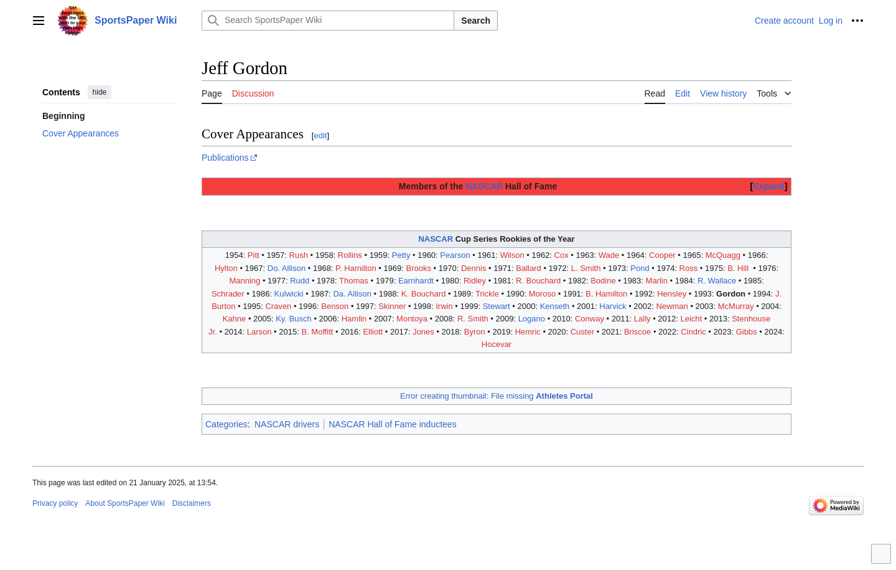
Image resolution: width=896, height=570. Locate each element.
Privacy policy (55, 503)
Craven (278, 306)
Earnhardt (416, 280)
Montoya (411, 318)
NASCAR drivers (286, 424)
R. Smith (472, 318)
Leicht (691, 318)
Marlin (657, 280)
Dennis (473, 268)
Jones (423, 331)
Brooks (418, 268)
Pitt (253, 255)
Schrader (228, 293)
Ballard (528, 268)
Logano (531, 318)
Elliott (373, 331)
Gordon (730, 293)
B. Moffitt (317, 331)
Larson (259, 331)
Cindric (693, 331)
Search (475, 21)
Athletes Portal (564, 396)
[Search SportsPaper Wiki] (328, 21)
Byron (474, 331)
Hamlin (354, 318)
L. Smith (586, 268)
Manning (244, 280)
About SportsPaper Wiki (124, 503)
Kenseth (555, 306)
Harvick (612, 306)
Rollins (350, 255)
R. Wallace (717, 280)
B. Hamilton (606, 293)
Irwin (444, 306)
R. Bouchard (538, 280)
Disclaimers (191, 503)
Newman (672, 306)
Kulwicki (289, 293)
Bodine (602, 280)
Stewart (496, 306)
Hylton (226, 268)
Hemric (528, 331)
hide (100, 92)
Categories (226, 424)
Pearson (455, 255)
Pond (639, 268)
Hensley (671, 293)
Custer (582, 331)
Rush (298, 255)
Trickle (487, 293)
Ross (688, 268)
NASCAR (484, 186)
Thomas (353, 280)
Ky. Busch (294, 318)
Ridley (475, 280)
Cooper (662, 255)
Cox (561, 255)
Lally (642, 318)
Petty (401, 255)
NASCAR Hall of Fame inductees (392, 424)
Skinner (392, 306)
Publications (225, 158)
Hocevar (496, 344)
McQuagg (723, 255)
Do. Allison (287, 268)
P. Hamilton (355, 268)
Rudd (299, 280)
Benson (334, 306)
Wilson (512, 255)
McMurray (736, 306)
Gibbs (746, 331)
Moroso (542, 293)
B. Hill (738, 268)
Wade (609, 255)
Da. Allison (352, 293)
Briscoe (637, 331)
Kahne (234, 318)
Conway (589, 318)
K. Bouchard (423, 293)
